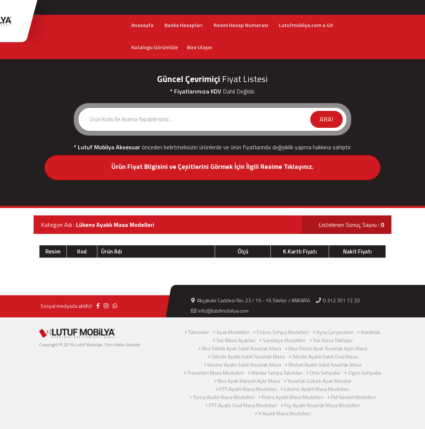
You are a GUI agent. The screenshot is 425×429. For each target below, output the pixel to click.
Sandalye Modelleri (284, 340)
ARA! (326, 119)
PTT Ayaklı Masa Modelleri (248, 389)
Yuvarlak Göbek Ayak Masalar (319, 381)
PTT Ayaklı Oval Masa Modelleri (243, 405)
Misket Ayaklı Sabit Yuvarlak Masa (325, 364)
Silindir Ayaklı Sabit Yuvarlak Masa (248, 356)
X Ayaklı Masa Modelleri (284, 413)
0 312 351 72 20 (338, 300)
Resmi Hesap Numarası (241, 25)
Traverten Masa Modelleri (215, 373)
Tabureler (198, 332)
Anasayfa (142, 25)
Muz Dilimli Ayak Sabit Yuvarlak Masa (241, 348)
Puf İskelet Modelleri (353, 397)
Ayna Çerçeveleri (334, 332)
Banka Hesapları (184, 25)
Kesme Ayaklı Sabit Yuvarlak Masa (244, 364)
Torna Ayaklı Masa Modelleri (224, 397)
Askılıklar (370, 332)
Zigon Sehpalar (364, 373)
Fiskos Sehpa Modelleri (283, 332)
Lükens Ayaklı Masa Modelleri (316, 389)
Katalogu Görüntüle (154, 47)
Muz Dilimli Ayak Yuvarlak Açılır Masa (327, 348)
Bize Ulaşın (199, 47)
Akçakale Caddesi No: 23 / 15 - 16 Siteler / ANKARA (250, 300)
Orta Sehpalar (325, 373)
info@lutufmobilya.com (220, 310)
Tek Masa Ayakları (235, 340)
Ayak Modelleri (233, 332)
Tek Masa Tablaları (333, 340)
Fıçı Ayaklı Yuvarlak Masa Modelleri (322, 405)
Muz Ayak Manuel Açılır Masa (248, 381)
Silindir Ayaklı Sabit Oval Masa (324, 356)
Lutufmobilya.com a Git (306, 25)
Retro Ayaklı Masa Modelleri (293, 397)
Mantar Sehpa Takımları (277, 373)
